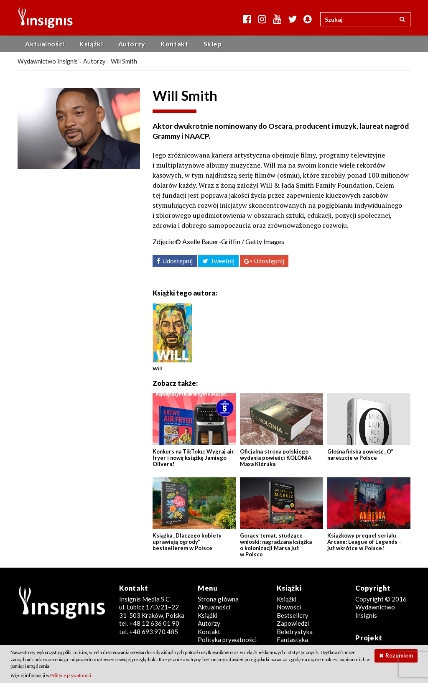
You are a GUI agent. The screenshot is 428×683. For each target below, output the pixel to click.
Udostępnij (178, 261)
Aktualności (44, 44)
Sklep (213, 44)
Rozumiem (399, 655)
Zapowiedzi (293, 623)
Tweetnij (222, 261)
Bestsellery (292, 615)
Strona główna (218, 599)
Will (157, 368)
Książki (91, 44)
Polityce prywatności (70, 675)
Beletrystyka (295, 631)
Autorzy (131, 44)
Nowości (289, 607)
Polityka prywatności (227, 639)
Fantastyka (292, 639)
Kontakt (174, 44)
